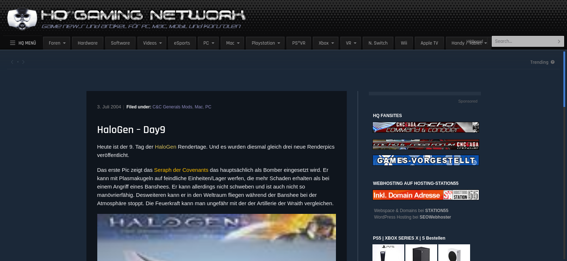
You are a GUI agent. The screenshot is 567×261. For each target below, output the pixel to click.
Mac (230, 43)
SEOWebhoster (435, 217)
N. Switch (378, 43)
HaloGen (165, 147)
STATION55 (436, 210)
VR (348, 43)
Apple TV (429, 43)
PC (206, 43)
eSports (182, 43)
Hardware (88, 43)
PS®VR (298, 43)
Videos (150, 43)
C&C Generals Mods (172, 106)
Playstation (263, 43)
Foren (54, 43)
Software (120, 43)
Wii (404, 43)
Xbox (323, 43)
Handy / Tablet (467, 43)
